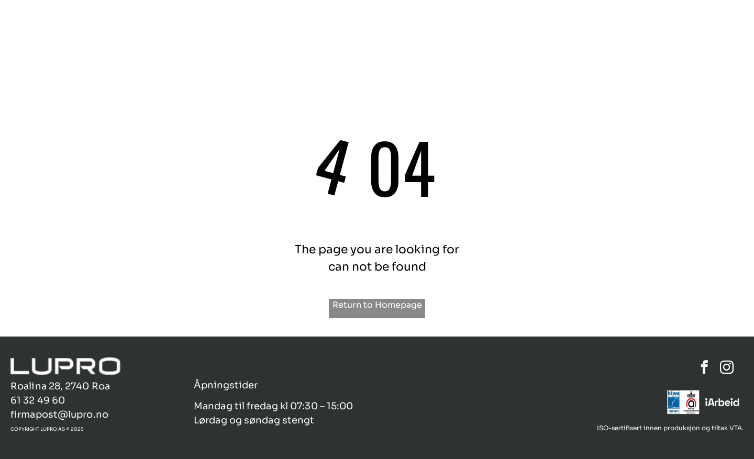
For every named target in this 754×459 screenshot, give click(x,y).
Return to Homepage (377, 304)
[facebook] (704, 368)
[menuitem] (462, 24)
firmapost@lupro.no (59, 414)
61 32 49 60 (37, 400)
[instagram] (727, 368)
